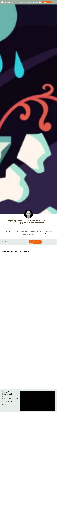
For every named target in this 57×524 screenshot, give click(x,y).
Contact (30, 2)
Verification (35, 2)
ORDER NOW (46, 2)
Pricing (17, 2)
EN (52, 2)
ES (54, 2)
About (21, 2)
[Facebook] (40, 2)
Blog (26, 2)
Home (13, 2)
